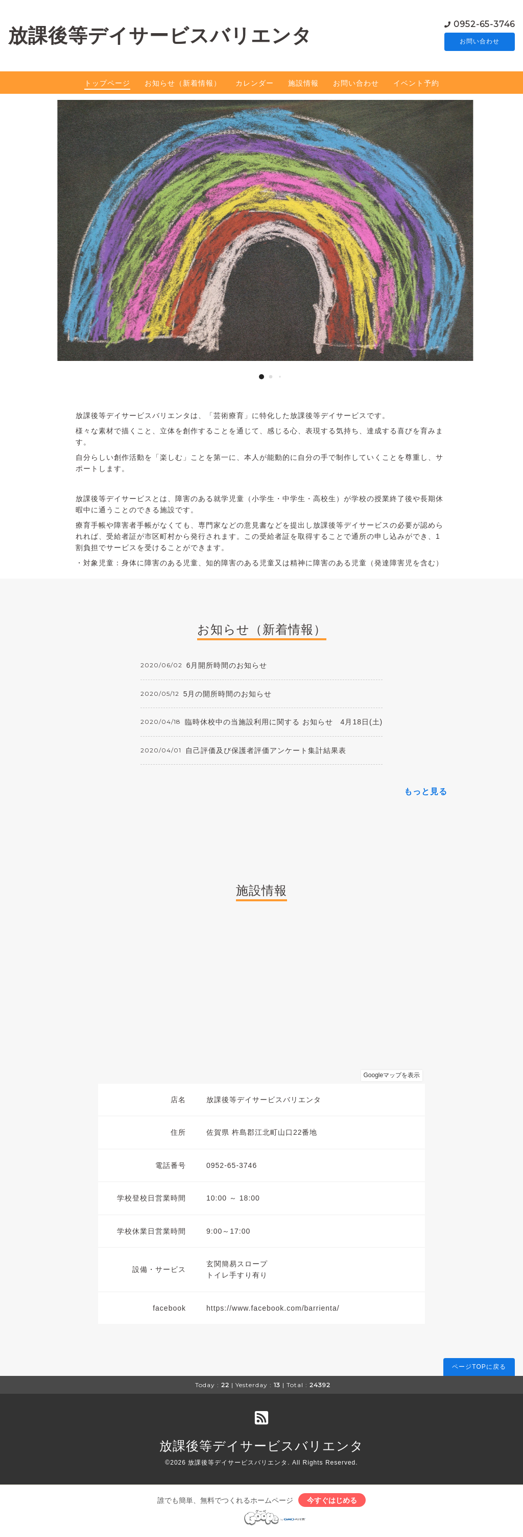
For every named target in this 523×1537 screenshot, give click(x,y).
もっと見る (425, 792)
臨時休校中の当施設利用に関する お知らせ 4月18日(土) (284, 723)
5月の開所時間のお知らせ (227, 695)
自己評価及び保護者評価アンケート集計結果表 (265, 751)
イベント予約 (416, 84)
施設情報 (303, 84)
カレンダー (254, 84)
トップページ (107, 84)
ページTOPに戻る (479, 1367)
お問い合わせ (480, 42)
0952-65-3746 (484, 24)
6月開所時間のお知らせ (227, 667)
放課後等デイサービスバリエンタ (160, 35)
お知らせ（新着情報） (183, 84)
